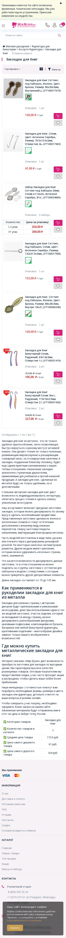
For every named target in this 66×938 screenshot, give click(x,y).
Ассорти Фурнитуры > (32, 49)
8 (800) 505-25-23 (18, 892)
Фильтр (54, 69)
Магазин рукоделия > (17, 46)
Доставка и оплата (13, 798)
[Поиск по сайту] (29, 35)
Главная (7, 848)
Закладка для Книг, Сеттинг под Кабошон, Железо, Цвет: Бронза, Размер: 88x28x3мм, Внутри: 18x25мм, (43, 302)
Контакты (8, 820)
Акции (5, 864)
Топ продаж (9, 858)
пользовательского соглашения (24, 920)
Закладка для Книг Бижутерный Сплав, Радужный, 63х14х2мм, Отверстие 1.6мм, (43, 355)
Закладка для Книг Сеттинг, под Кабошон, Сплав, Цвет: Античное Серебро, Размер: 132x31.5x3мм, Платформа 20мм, (43, 248)
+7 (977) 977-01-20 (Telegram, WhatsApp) (31, 897)
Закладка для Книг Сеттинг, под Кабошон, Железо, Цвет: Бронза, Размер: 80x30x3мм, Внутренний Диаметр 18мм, (43, 85)
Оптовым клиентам (13, 804)
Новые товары (10, 853)
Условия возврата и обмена (19, 830)
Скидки (6, 825)
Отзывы (6, 814)
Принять (15, 927)
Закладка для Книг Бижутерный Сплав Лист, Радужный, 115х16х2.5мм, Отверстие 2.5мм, (43, 397)
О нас (5, 793)
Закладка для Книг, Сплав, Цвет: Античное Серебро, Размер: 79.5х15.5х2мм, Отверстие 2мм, (43, 139)
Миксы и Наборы (12, 869)
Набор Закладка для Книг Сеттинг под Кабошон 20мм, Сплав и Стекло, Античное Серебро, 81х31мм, (43, 192)
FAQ (4, 809)
